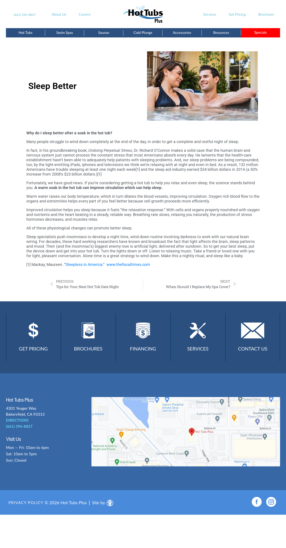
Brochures (266, 14)
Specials (260, 32)
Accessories (182, 32)
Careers (85, 14)
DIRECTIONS (17, 424)
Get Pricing (237, 14)
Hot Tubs (25, 32)
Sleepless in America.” (85, 264)
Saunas (103, 32)
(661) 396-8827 (25, 14)
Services (209, 14)
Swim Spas (64, 32)
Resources (221, 32)
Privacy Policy (27, 506)
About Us (58, 14)
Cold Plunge (142, 32)
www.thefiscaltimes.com (128, 264)
